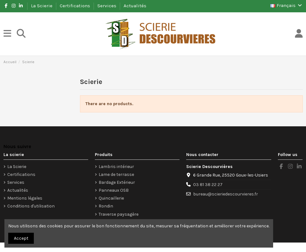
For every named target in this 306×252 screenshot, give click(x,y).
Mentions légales (24, 198)
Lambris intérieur (116, 166)
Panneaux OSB (114, 190)
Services (107, 6)
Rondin (106, 206)
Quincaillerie (111, 198)
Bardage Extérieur (117, 182)
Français (286, 5)
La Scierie (42, 6)
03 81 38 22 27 (208, 184)
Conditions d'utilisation (31, 206)
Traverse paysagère (118, 214)
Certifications (75, 6)
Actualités (135, 6)
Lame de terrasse (116, 174)
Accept (21, 238)
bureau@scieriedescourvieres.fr (225, 194)
